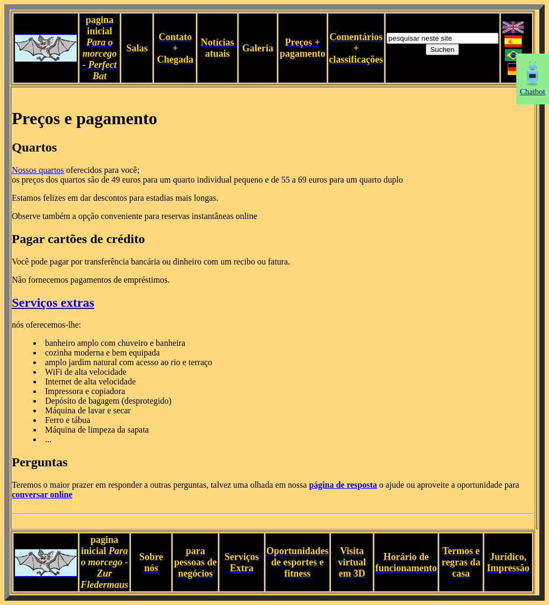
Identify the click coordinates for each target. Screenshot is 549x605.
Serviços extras (53, 302)
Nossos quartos (38, 170)
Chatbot (533, 88)
